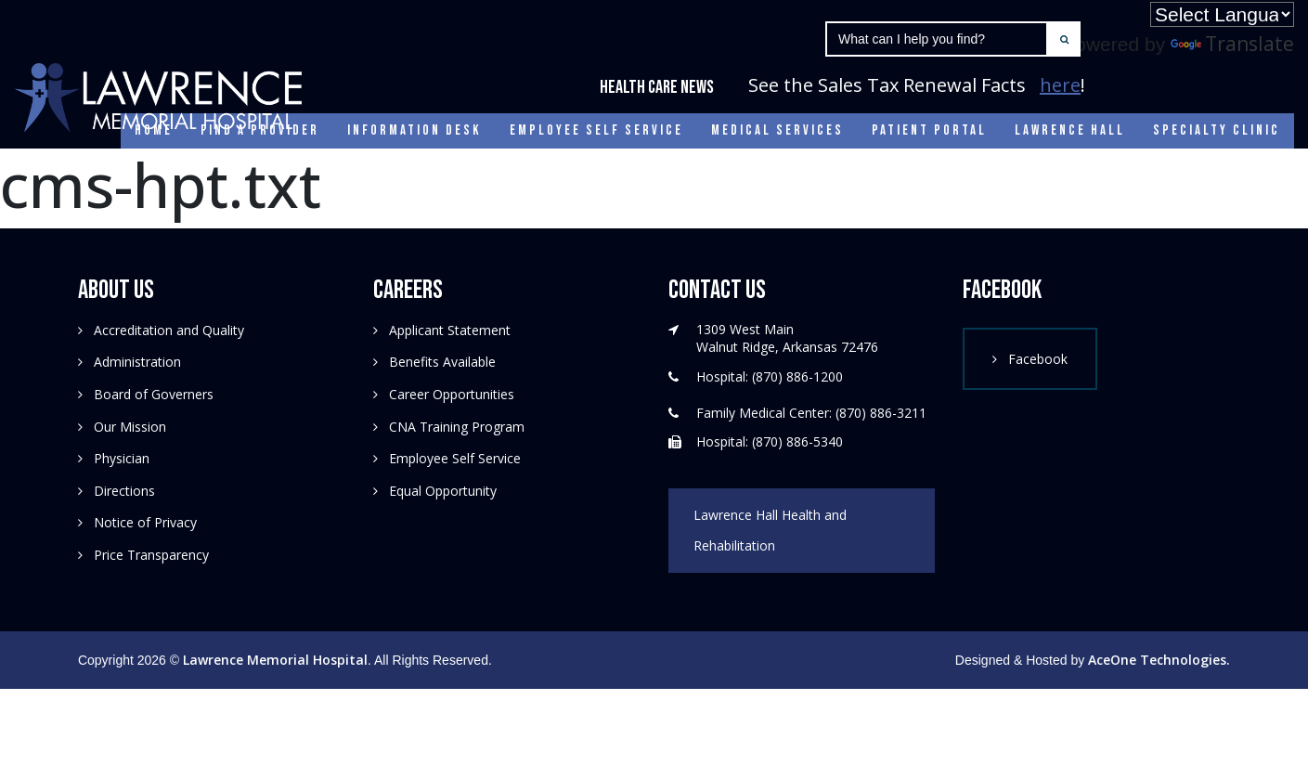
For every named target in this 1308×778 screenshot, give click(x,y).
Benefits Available (442, 361)
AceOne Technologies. (1159, 659)
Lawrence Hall (1070, 130)
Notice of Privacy (145, 522)
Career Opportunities (451, 394)
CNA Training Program (456, 426)
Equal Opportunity (443, 490)
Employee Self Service (596, 130)
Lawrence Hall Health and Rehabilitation (770, 530)
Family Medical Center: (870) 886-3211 (811, 412)
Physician (121, 458)
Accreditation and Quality (169, 330)
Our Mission (130, 426)
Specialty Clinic (1216, 130)
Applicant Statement (450, 330)
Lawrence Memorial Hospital (275, 659)
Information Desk (414, 130)
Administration (137, 361)
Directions (124, 490)
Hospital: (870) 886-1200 (769, 376)
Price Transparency (151, 555)
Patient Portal (929, 130)
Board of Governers (154, 394)
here (1060, 84)
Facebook (1038, 359)
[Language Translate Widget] (1222, 14)
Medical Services (777, 130)
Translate (1232, 44)
